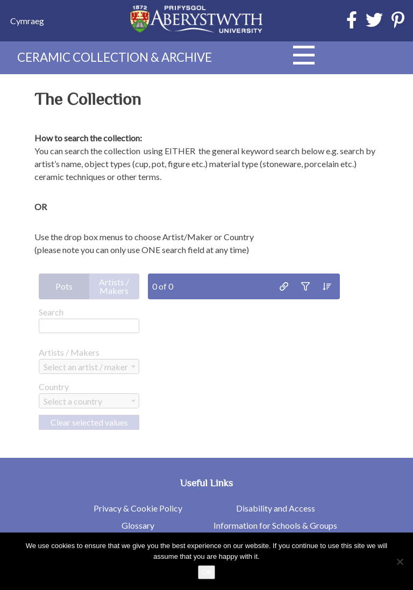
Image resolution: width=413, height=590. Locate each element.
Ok (206, 572)
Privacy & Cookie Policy (138, 508)
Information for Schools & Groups (275, 525)
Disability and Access (275, 508)
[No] (399, 561)
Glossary (138, 525)
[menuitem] (27, 20)
